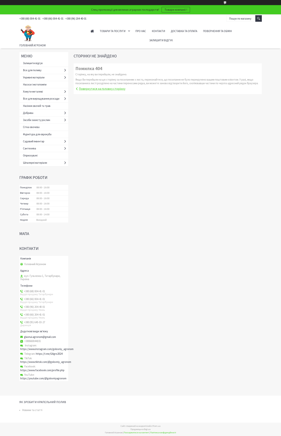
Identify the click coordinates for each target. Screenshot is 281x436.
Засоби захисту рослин (36, 120)
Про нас (140, 31)
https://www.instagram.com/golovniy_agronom (46, 349)
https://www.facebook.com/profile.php (42, 370)
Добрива (28, 113)
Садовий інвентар (33, 141)
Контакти (158, 31)
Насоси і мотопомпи (35, 84)
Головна (92, 31)
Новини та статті (32, 410)
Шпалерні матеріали (35, 162)
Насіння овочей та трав (36, 106)
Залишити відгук (161, 40)
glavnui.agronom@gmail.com (40, 337)
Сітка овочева (31, 127)
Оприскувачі (30, 155)
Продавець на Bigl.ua (140, 429)
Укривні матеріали (34, 77)
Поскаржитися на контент (136, 432)
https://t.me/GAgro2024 (49, 353)
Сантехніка (29, 148)
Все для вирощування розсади (41, 98)
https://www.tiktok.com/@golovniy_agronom (45, 362)
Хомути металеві (33, 91)
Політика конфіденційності (163, 432)
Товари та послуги (112, 31)
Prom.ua (156, 426)
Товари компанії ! (175, 9)
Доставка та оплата (184, 31)
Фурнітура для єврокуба (37, 134)
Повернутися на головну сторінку (102, 89)
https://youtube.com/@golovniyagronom (43, 378)
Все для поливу (32, 70)
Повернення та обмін (217, 31)
